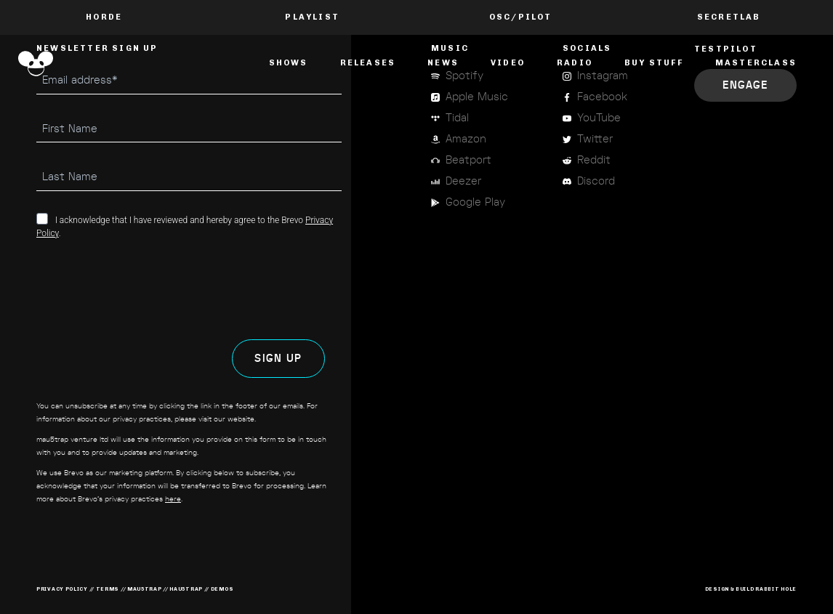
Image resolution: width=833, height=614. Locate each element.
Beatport (468, 160)
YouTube (599, 118)
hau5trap (186, 589)
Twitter (595, 139)
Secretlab (729, 17)
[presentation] (146, 289)
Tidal (457, 118)
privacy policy (62, 589)
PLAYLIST (312, 17)
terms (108, 589)
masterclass (756, 63)
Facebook (602, 97)
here (173, 499)
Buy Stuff (653, 63)
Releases (368, 63)
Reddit (594, 160)
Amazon (466, 139)
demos (222, 589)
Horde (104, 17)
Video (508, 63)
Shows (288, 63)
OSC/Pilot (520, 17)
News (443, 63)
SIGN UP (278, 358)
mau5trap (144, 589)
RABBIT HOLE (776, 589)
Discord (596, 181)
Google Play (475, 202)
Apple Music (477, 97)
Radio (574, 63)
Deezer (463, 181)
